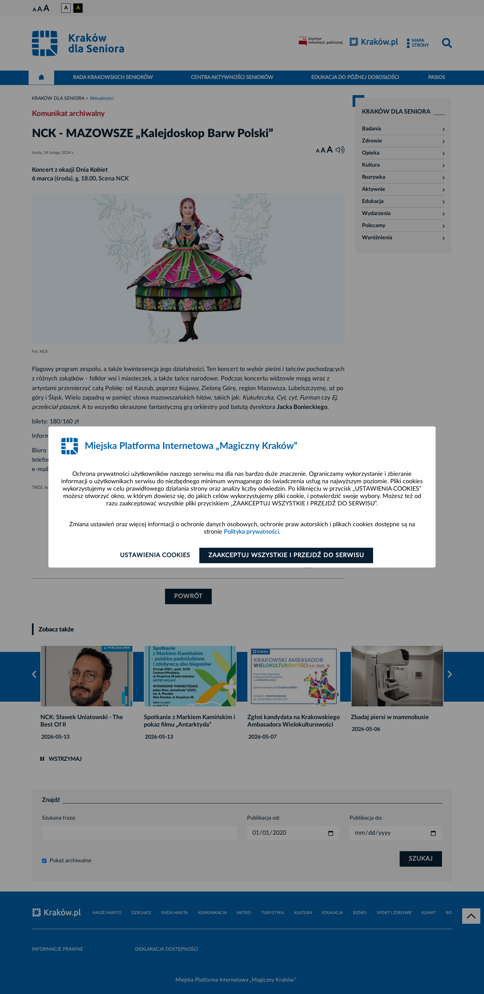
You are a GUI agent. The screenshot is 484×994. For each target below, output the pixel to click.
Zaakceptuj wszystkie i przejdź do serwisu (286, 555)
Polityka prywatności (251, 532)
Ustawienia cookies (155, 555)
